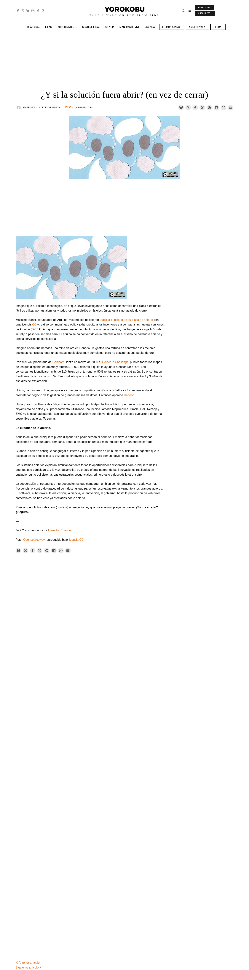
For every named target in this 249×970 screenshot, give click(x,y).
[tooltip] (18, 10)
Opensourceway (34, 539)
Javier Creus (29, 107)
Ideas (68, 107)
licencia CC (76, 539)
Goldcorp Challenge (115, 362)
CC (34, 324)
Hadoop (129, 395)
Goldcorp (58, 362)
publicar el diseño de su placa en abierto (126, 319)
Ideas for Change (59, 530)
